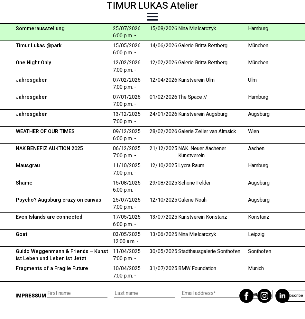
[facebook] (246, 296)
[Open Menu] (152, 17)
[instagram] (264, 296)
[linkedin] (282, 296)
